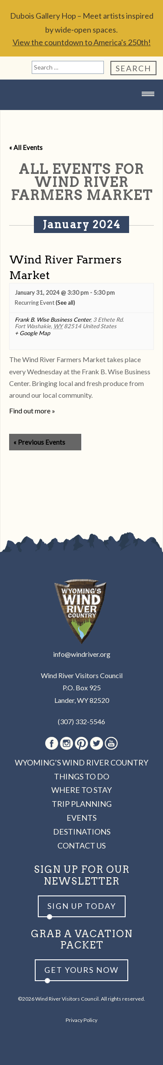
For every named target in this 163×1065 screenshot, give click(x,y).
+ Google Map (32, 333)
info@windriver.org (81, 654)
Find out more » (32, 410)
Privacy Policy (81, 1020)
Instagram (66, 743)
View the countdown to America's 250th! (82, 42)
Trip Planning (82, 804)
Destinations (81, 831)
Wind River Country (82, 111)
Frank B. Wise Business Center (52, 319)
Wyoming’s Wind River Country (81, 762)
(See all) (65, 302)
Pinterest (81, 743)
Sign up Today (81, 906)
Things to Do (81, 776)
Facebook (51, 743)
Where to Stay (81, 790)
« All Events (26, 147)
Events (81, 817)
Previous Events (39, 442)
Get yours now (81, 970)
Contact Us (81, 845)
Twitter (96, 743)
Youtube (111, 743)
